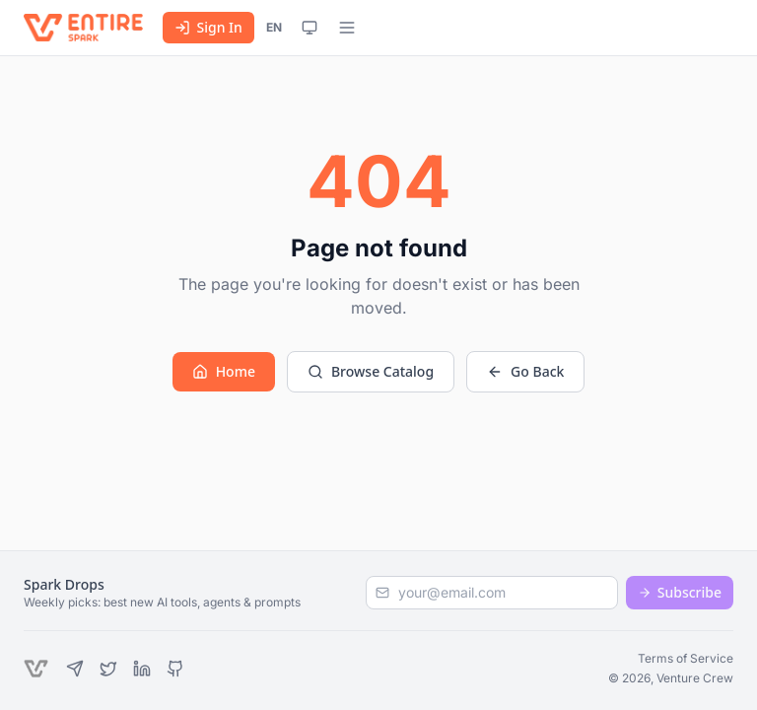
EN (274, 27)
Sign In (207, 27)
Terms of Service (685, 658)
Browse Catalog (371, 371)
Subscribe (680, 592)
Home (223, 371)
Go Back (525, 371)
